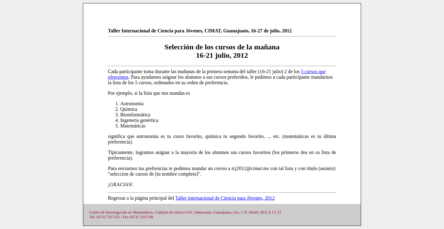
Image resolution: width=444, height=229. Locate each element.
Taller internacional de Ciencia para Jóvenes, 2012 (225, 198)
